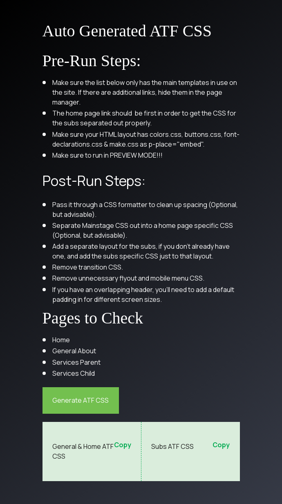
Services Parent (76, 362)
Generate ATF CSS (80, 400)
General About (74, 350)
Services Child (73, 373)
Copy (122, 445)
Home (61, 339)
